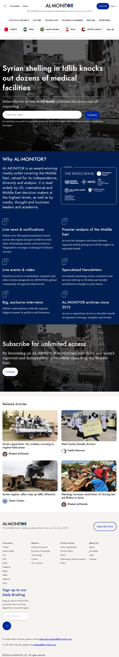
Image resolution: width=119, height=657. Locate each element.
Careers (92, 559)
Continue (10, 372)
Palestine (6, 567)
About (91, 547)
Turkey (5, 547)
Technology (51, 20)
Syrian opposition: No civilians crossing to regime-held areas (28, 446)
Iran (4, 555)
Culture (37, 20)
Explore (91, 20)
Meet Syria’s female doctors (78, 444)
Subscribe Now (105, 526)
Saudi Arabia (8, 551)
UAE (4, 559)
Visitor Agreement (68, 547)
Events (25, 6)
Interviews (104, 20)
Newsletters (15, 6)
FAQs (62, 555)
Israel (4, 563)
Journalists (93, 551)
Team (91, 555)
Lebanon (6, 579)
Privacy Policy (66, 551)
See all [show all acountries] (110, 29)
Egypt (4, 570)
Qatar (5, 575)
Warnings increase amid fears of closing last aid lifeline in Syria (88, 496)
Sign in (113, 6)
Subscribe (103, 6)
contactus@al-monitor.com (44, 644)
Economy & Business (72, 20)
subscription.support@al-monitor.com (55, 639)
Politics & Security (19, 20)
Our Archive (36, 563)
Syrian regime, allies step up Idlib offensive (28, 494)
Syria (4, 582)
